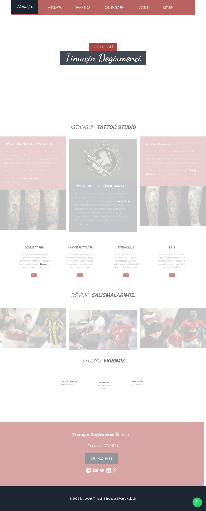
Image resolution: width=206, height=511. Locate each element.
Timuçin (25, 6)
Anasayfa (55, 7)
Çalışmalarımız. (113, 295)
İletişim (168, 7)
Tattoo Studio (116, 127)
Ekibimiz (114, 361)
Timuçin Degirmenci (103, 58)
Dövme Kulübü (126, 498)
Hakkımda (83, 7)
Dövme (143, 7)
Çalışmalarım (114, 7)
